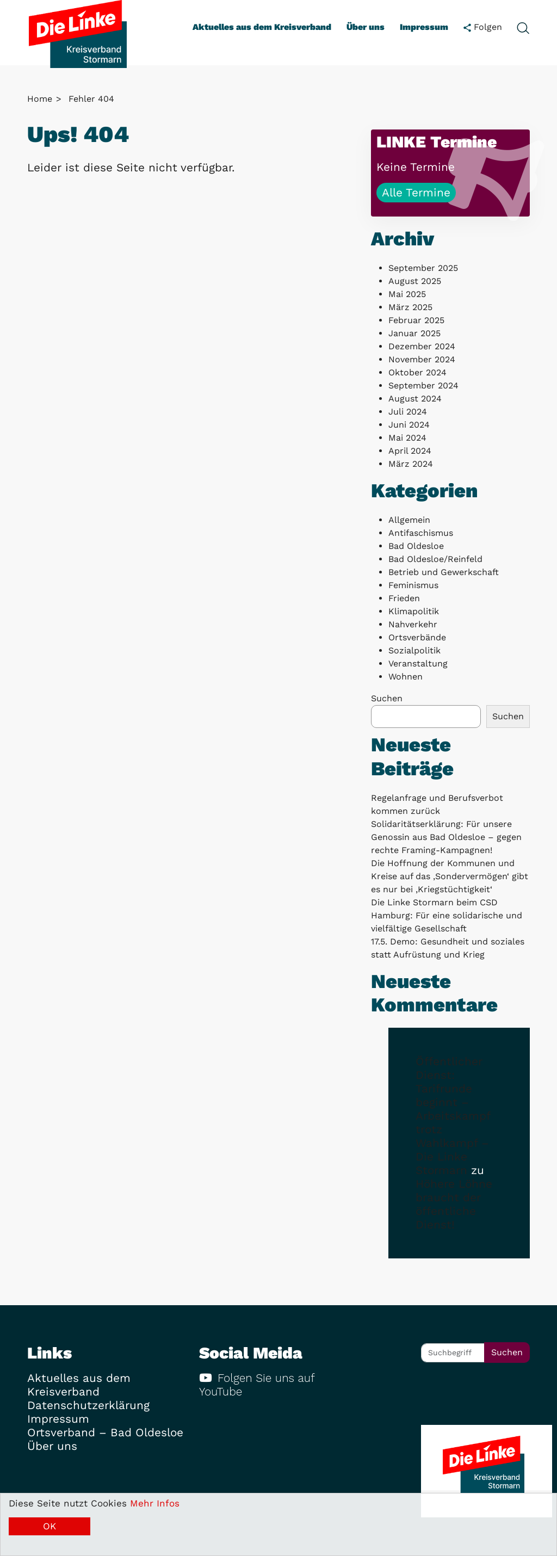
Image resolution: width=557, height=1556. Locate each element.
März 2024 (410, 464)
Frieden (404, 598)
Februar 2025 (416, 320)
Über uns (365, 27)
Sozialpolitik (414, 650)
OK (49, 1526)
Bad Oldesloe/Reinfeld (435, 559)
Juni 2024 (409, 424)
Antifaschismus (420, 533)
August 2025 (414, 281)
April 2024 (409, 451)
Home (39, 99)
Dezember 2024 (421, 346)
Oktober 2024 (417, 372)
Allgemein (409, 520)
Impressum (424, 27)
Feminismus (413, 585)
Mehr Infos (155, 1503)
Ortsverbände (417, 637)
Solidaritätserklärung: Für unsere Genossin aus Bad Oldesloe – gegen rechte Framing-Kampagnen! (446, 837)
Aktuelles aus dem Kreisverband (262, 27)
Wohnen (405, 676)
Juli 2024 (407, 411)
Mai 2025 (407, 294)
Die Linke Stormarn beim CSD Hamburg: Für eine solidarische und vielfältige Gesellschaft (446, 915)
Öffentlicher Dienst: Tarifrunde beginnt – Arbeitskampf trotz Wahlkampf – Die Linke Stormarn (453, 1116)
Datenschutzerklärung (88, 1405)
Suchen (387, 698)
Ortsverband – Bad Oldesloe (105, 1432)
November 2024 (421, 359)
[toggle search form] (522, 27)
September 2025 (423, 268)
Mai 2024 (407, 438)
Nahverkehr (412, 624)
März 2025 (410, 307)
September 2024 (423, 385)
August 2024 (415, 398)
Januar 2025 (414, 333)
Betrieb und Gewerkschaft (443, 572)
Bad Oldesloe (416, 546)
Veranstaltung (418, 663)
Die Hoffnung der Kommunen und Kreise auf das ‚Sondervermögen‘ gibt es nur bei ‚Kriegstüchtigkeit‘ (449, 876)
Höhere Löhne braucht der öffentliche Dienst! (454, 1204)
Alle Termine (416, 192)
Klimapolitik (413, 611)
